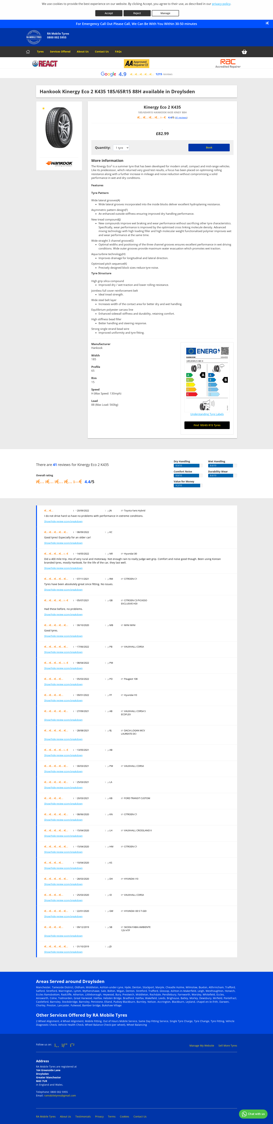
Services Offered (60, 49)
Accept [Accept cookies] (109, 10)
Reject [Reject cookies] (137, 10)
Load (94, 398)
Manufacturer (101, 341)
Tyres (40, 49)
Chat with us (253, 1114)
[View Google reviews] (136, 71)
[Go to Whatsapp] (72, 1042)
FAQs (118, 49)
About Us (83, 49)
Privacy (99, 1114)
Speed (95, 387)
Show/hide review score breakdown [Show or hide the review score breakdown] (63, 518)
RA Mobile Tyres (46, 1114)
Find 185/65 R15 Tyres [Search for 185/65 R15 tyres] (207, 422)
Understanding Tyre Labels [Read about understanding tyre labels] (207, 411)
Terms (112, 1114)
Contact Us (102, 49)
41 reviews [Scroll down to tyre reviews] (181, 115)
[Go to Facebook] (57, 1042)
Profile (95, 364)
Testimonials (83, 1114)
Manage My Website (201, 1043)
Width (95, 353)
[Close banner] (268, 20)
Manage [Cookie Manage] (165, 10)
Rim (94, 375)
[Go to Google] (64, 1042)
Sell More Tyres (227, 1043)
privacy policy (221, 4)
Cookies (124, 1114)
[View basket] (244, 49)
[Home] (28, 49)
